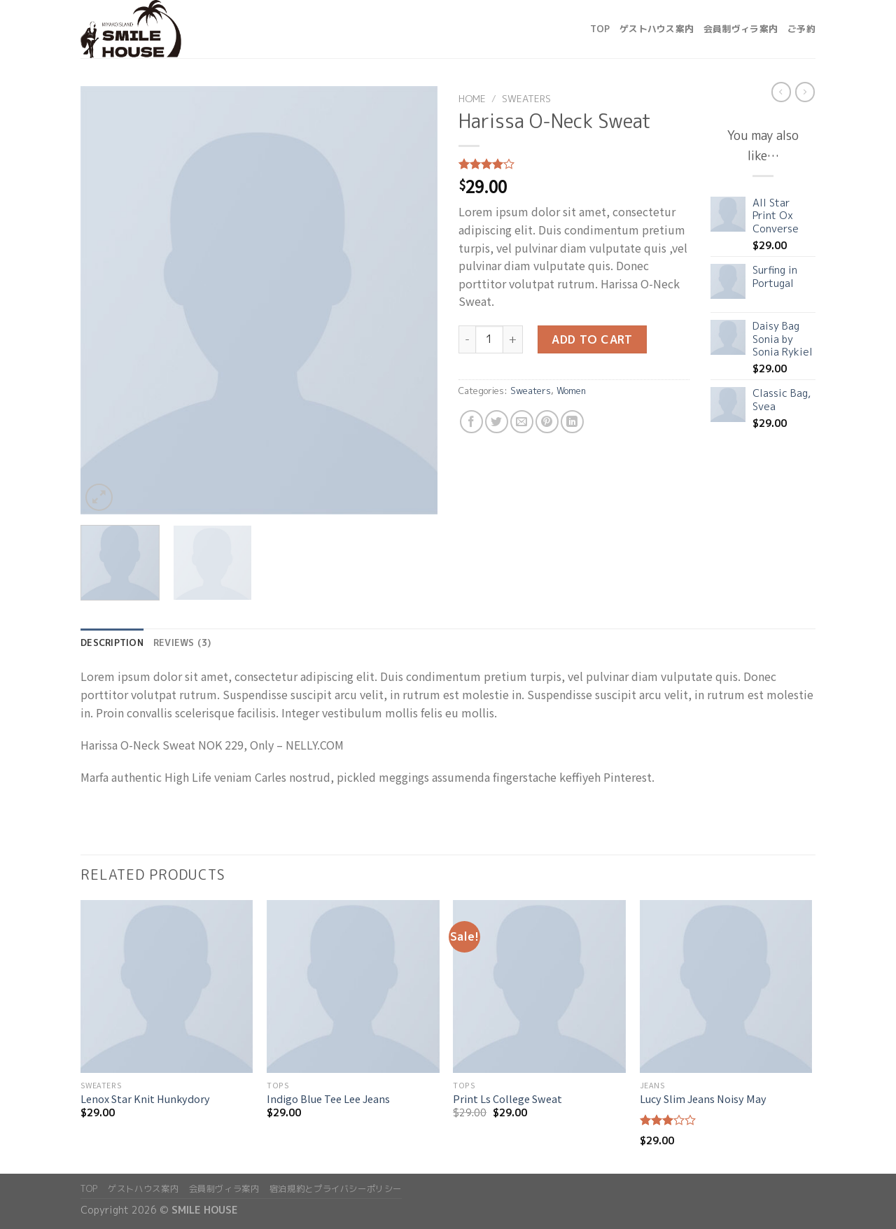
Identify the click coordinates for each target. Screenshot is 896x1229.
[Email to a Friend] (521, 421)
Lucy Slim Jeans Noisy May (703, 1099)
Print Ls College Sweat (507, 1099)
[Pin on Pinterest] (547, 421)
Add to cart (592, 339)
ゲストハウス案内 (657, 28)
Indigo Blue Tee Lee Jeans (328, 1099)
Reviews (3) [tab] (182, 642)
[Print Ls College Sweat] (539, 986)
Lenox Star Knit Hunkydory (145, 1099)
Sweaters (526, 98)
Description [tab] (112, 642)
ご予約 (802, 28)
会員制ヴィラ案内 (741, 28)
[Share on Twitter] (496, 421)
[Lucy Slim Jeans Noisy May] (726, 986)
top (600, 28)
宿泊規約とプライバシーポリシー (336, 1189)
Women (571, 390)
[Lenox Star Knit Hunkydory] (166, 986)
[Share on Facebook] (471, 421)
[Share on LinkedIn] (572, 421)
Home (472, 98)
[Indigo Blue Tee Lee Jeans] (353, 986)
